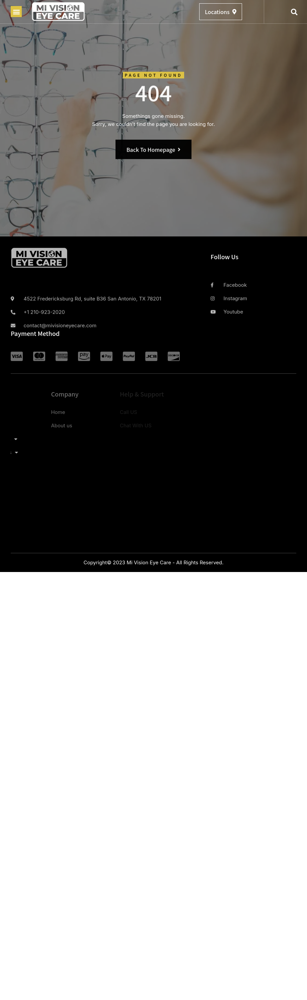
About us (23, 425)
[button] (16, 11)
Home (20, 412)
